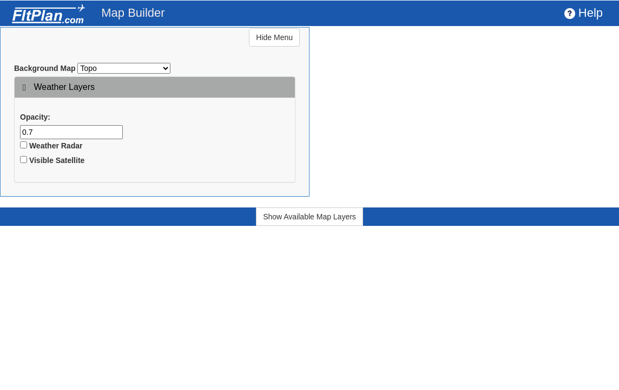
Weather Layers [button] (59, 87)
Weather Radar (51, 145)
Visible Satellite (52, 160)
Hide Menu (274, 37)
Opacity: (35, 117)
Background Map (45, 68)
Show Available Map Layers (309, 216)
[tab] (155, 87)
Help (583, 13)
